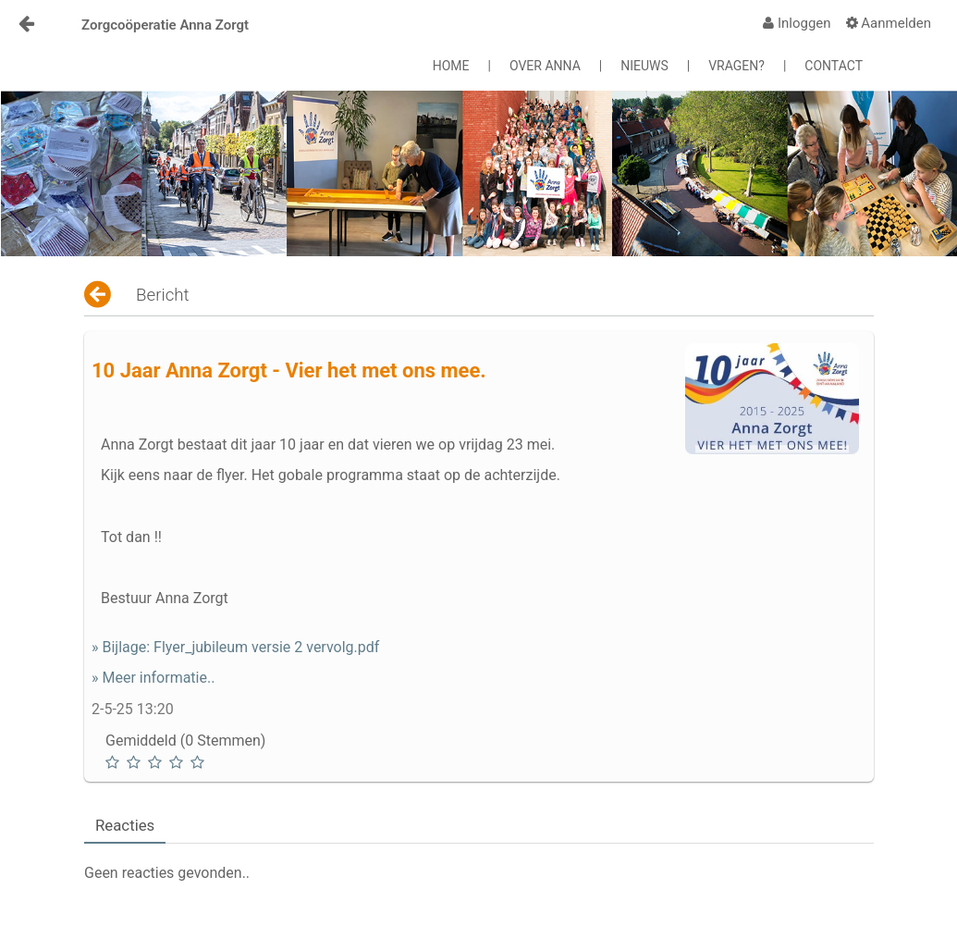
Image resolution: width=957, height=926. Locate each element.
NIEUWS (644, 65)
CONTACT (833, 65)
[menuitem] (796, 23)
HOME (451, 65)
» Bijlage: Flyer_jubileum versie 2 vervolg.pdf (235, 647)
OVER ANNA (545, 65)
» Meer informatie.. (153, 677)
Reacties (124, 825)
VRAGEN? (736, 65)
